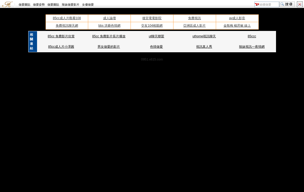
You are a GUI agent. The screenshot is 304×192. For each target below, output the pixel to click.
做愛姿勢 (39, 4)
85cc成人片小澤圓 (61, 47)
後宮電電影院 (151, 18)
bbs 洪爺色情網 (109, 25)
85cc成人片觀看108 (67, 18)
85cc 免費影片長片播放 (108, 36)
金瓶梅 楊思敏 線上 (237, 25)
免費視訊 (194, 18)
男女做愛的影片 (109, 47)
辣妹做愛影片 (70, 4)
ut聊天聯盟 (156, 36)
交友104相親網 (152, 25)
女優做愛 (88, 4)
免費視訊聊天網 (67, 25)
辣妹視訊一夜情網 (252, 47)
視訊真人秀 (204, 47)
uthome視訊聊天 (204, 36)
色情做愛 (156, 47)
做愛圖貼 (24, 4)
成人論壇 (109, 18)
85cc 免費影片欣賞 (61, 36)
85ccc (252, 36)
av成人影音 (237, 18)
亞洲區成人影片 (194, 25)
